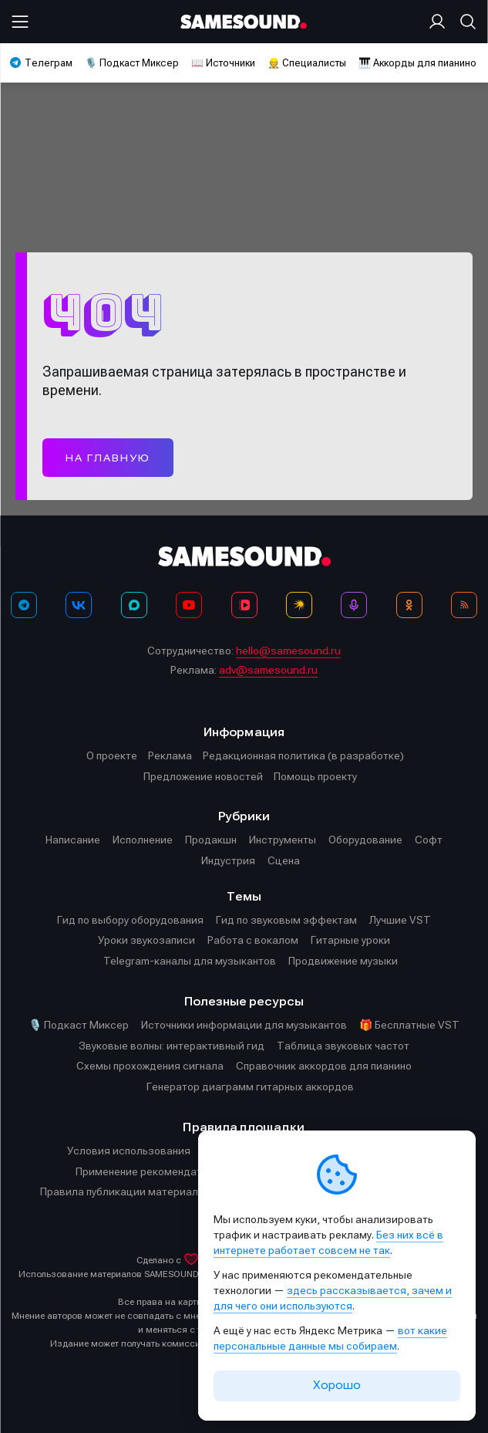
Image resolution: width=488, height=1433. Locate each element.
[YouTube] (189, 605)
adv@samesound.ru (268, 670)
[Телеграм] (24, 605)
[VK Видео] (244, 605)
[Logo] (244, 22)
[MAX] (134, 605)
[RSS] (464, 605)
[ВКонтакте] (79, 605)
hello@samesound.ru (288, 650)
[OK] (409, 605)
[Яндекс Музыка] (299, 605)
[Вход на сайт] (440, 21)
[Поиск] (465, 21)
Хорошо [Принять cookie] (337, 1385)
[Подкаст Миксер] (354, 605)
